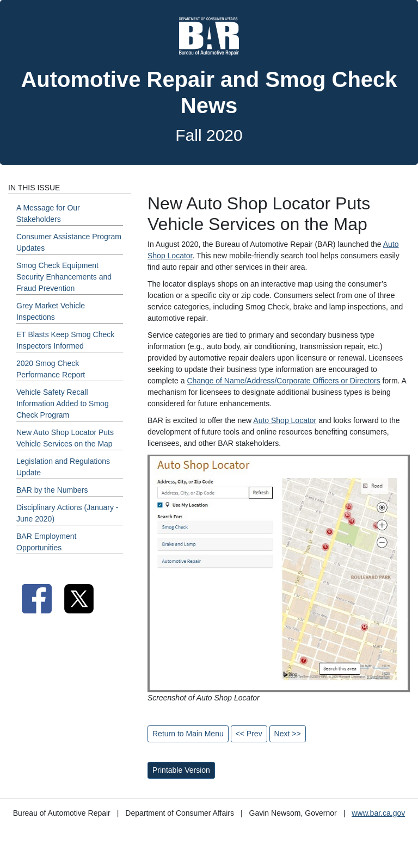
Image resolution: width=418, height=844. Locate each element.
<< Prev (249, 733)
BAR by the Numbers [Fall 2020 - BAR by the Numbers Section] (52, 490)
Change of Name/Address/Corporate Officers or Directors (283, 380)
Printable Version (181, 770)
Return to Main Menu (188, 733)
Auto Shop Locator (284, 420)
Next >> (287, 733)
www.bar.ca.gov (378, 813)
